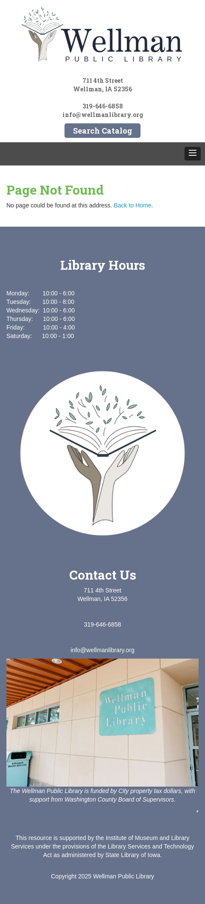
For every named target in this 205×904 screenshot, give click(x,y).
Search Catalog (102, 130)
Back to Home (132, 205)
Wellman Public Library (123, 876)
